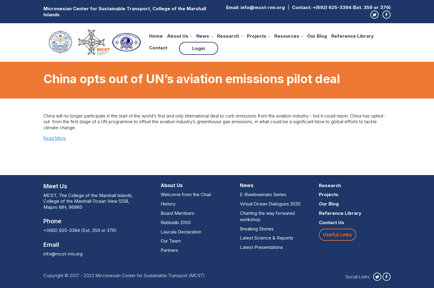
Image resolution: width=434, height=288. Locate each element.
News (204, 36)
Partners (169, 250)
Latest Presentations (261, 247)
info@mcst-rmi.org (263, 7)
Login (198, 48)
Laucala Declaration (181, 232)
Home (156, 36)
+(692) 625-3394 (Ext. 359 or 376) (352, 7)
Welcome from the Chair (186, 194)
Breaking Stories (257, 229)
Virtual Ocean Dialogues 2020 (270, 204)
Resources (288, 36)
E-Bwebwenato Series (263, 194)
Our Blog (317, 36)
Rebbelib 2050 (176, 222)
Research (230, 36)
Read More (54, 138)
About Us (179, 36)
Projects (258, 36)
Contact (158, 48)
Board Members (177, 213)
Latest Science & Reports (266, 238)
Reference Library (352, 36)
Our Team (171, 241)
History (168, 204)
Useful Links (337, 235)
